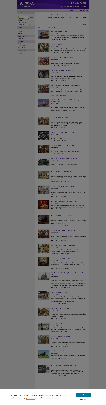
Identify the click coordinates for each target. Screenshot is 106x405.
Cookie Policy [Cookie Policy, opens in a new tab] (56, 398)
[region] (53, 397)
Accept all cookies (83, 395)
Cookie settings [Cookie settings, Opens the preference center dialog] (84, 399)
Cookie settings (31, 398)
